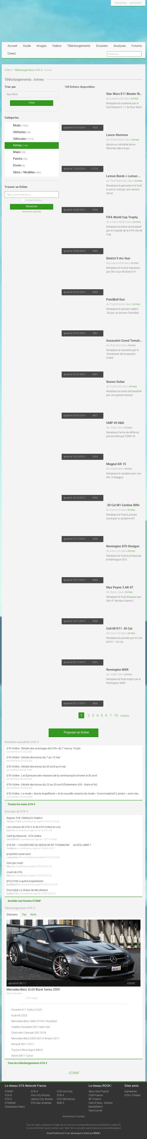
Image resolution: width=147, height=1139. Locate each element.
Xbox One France (99, 1091)
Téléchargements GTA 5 (28, 70)
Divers (16, 166)
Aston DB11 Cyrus (22, 1055)
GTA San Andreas (41, 1102)
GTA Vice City (65, 1091)
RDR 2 (60, 1102)
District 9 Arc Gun (118, 258)
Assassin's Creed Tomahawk (125, 340)
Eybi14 (10, 830)
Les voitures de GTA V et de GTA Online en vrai (33, 827)
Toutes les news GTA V (21, 804)
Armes (134, 98)
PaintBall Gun (115, 299)
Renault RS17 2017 (22, 1044)
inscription (120, 2)
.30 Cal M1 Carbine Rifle (123, 505)
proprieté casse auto (19, 853)
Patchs (17, 159)
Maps (16, 152)
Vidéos (56, 46)
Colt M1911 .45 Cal (119, 628)
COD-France (96, 1095)
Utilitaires (19, 132)
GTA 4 (34, 1091)
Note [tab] (33, 914)
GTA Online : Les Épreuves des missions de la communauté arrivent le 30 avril (52, 775)
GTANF (74, 1073)
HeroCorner (95, 1110)
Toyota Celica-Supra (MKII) (27, 1049)
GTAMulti (10, 1102)
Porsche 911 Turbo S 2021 (26, 1009)
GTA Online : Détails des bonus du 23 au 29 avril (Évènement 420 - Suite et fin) (52, 784)
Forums (136, 46)
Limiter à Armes (31, 200)
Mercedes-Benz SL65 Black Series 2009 (33, 989)
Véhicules (20, 139)
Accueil (12, 46)
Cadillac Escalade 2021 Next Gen (30, 1026)
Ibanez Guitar (115, 382)
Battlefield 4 (96, 1106)
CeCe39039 (13, 839)
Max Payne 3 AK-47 (119, 587)
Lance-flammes (117, 135)
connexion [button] (135, 2)
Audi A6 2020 (19, 1015)
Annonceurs (69, 1116)
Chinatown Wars (15, 1106)
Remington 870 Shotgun (122, 546)
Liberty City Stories (42, 1099)
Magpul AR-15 (116, 464)
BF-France (95, 1099)
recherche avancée (31, 211)
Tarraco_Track (14, 821)
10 (116, 715)
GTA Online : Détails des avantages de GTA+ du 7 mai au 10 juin (44, 748)
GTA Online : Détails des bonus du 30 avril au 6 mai (36, 766)
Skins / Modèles (24, 172)
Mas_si (10, 866)
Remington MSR (117, 669)
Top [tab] (24, 914)
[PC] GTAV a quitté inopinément (25, 881)
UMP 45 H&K (115, 423)
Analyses (120, 46)
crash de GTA (14, 872)
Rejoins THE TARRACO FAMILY (24, 818)
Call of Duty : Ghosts (101, 1102)
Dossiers (102, 46)
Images (42, 46)
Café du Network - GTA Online (24, 836)
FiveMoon (12, 848)
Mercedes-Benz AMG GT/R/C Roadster (34, 1021)
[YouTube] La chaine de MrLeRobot (27, 890)
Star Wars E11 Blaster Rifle (124, 94)
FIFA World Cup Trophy (122, 217)
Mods (17, 126)
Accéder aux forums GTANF (24, 900)
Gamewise (130, 1091)
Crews (11, 53)
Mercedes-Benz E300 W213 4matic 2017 (35, 1038)
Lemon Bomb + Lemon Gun (125, 176)
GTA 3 (60, 1095)
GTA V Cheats (132, 1095)
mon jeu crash (15, 862)
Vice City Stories (40, 1095)
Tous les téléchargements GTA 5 (27, 1063)
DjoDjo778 (12, 893)
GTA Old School (66, 1099)
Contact (81, 1116)
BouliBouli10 (13, 884)
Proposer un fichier (73, 732)
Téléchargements (78, 46)
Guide (27, 46)
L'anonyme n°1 (14, 857)
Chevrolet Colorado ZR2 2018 (28, 1032)
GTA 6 (8, 1095)
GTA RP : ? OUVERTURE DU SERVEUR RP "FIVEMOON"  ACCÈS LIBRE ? (49, 845)
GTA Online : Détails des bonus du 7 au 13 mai (33, 757)
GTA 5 (8, 1099)
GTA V (8, 70)
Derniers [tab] (12, 914)
